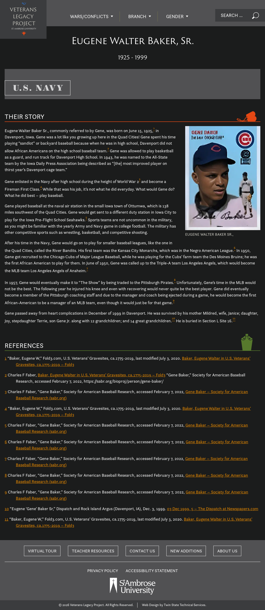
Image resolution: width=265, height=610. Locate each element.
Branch (137, 16)
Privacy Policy (102, 570)
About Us (227, 550)
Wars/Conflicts (89, 16)
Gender (175, 16)
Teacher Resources (93, 550)
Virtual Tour (42, 550)
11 (6, 519)
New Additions (186, 550)
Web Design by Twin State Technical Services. (174, 605)
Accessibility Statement (152, 570)
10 (7, 508)
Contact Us (142, 550)
